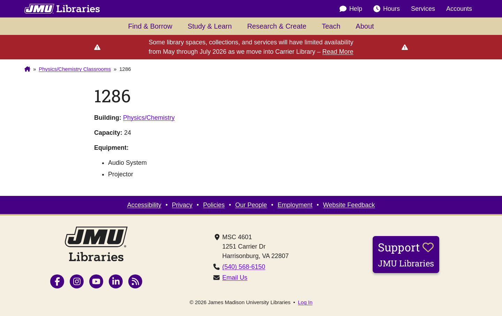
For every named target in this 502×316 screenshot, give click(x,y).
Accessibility (144, 204)
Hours (386, 9)
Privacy (182, 204)
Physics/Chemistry (149, 117)
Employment (294, 204)
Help (351, 9)
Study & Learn (210, 26)
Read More (337, 51)
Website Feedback (349, 204)
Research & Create (276, 26)
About (365, 26)
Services (423, 8)
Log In (305, 302)
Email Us (235, 277)
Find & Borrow (150, 26)
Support (406, 254)
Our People (251, 204)
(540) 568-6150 (243, 266)
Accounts (459, 8)
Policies (214, 204)
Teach (331, 26)
